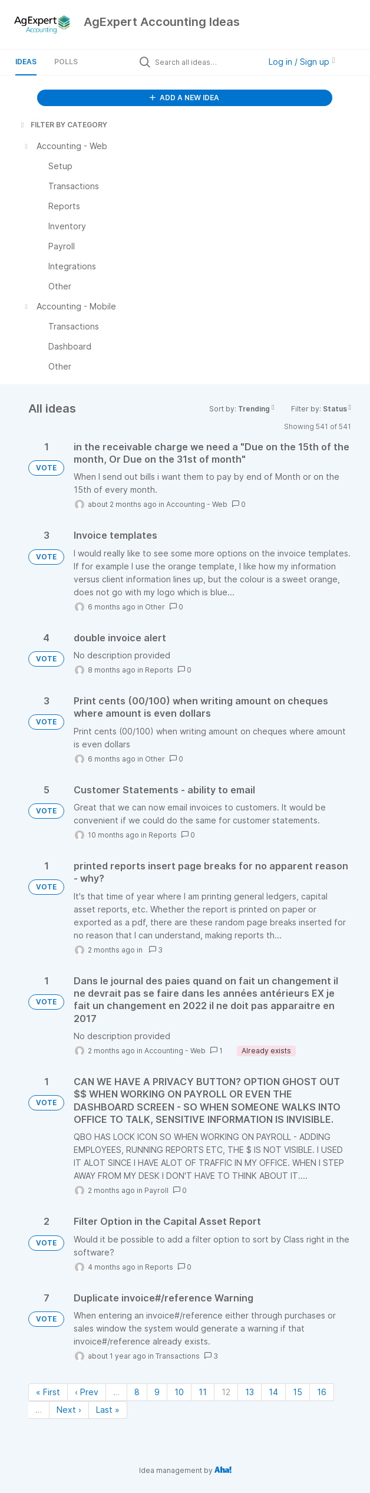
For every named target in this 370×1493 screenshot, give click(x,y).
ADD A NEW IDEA (184, 97)
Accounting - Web (196, 504)
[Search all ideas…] (205, 62)
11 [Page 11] (203, 1392)
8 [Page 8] (137, 1392)
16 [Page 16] (321, 1392)
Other (155, 606)
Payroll (156, 1190)
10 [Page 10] (179, 1392)
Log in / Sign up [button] (302, 62)
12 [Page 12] (226, 1392)
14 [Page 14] (273, 1392)
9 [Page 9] (157, 1392)
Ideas (26, 61)
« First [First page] (48, 1392)
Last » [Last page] (108, 1410)
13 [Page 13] (249, 1392)
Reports (159, 669)
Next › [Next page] (69, 1410)
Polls (66, 61)
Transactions (178, 1356)
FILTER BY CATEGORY (63, 124)
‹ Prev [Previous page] (86, 1392)
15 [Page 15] (297, 1392)
